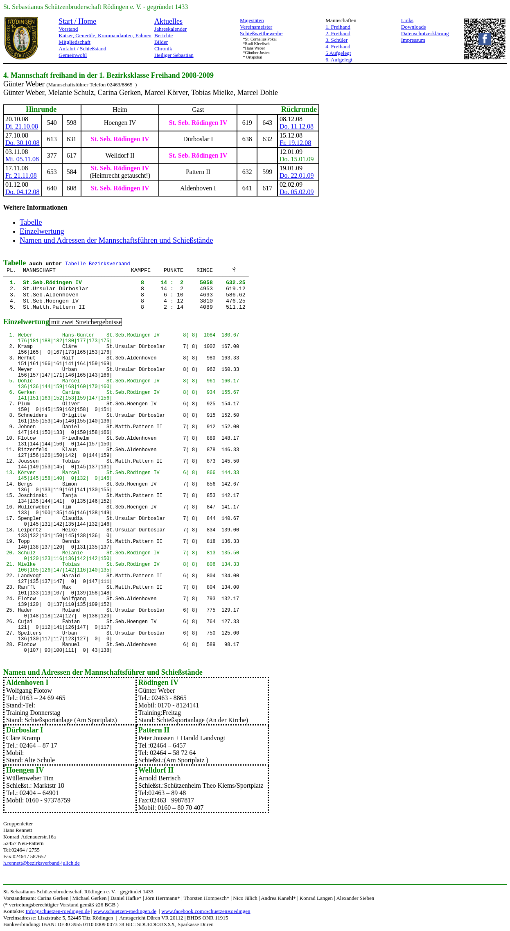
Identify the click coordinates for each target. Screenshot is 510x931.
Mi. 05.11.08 (22, 159)
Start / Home (77, 21)
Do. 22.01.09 (297, 175)
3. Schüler (336, 40)
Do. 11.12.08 (297, 126)
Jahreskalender (170, 29)
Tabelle (31, 222)
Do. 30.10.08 (22, 142)
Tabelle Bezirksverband (97, 264)
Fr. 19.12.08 (295, 142)
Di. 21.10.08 (21, 126)
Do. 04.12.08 (22, 191)
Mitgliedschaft (74, 42)
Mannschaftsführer (114, 672)
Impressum (413, 40)
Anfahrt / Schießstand (82, 48)
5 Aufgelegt (338, 53)
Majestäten (252, 20)
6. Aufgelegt (338, 59)
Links (407, 20)
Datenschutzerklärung (425, 33)
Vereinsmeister (256, 27)
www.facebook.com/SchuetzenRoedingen (205, 911)
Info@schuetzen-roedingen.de (58, 911)
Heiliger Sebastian (174, 55)
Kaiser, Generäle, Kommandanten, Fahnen (105, 35)
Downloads (413, 27)
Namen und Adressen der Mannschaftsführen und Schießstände (116, 240)
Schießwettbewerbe (261, 33)
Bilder (161, 42)
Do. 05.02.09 (297, 191)
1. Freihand (337, 27)
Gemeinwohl (73, 55)
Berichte (163, 35)
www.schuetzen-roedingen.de (124, 911)
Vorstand (68, 29)
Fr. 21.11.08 (21, 175)
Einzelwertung (42, 231)
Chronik (163, 48)
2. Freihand (337, 33)
